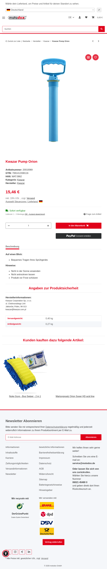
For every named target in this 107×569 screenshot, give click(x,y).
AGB (41, 469)
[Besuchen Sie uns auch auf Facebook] (8, 552)
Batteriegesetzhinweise (50, 485)
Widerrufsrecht (46, 474)
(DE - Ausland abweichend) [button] (35, 214)
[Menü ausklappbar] (3, 16)
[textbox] (50, 10)
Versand (31, 198)
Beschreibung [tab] (12, 246)
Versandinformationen (16, 469)
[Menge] (28, 226)
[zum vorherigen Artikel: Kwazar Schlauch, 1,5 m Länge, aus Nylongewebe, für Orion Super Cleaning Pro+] (93, 41)
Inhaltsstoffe (12, 452)
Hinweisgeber (46, 490)
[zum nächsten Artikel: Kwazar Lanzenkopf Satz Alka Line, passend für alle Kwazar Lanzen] (98, 41)
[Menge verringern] (9, 226)
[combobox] (50, 10)
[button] (79, 17)
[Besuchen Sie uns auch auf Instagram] (15, 552)
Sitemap (43, 479)
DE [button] (69, 17)
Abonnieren (91, 437)
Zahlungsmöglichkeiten (17, 463)
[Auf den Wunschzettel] (96, 57)
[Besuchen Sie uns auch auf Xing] (22, 552)
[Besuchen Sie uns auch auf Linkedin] (29, 552)
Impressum (44, 458)
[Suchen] (101, 29)
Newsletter (11, 474)
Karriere (10, 458)
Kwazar (21, 180)
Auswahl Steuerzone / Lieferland (24, 201)
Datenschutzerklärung (56, 427)
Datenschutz (45, 463)
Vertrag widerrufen (53, 542)
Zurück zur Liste (14, 41)
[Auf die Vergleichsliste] (88, 57)
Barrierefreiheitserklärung (51, 452)
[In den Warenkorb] (8, 50)
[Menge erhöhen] (48, 226)
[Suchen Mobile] (50, 29)
